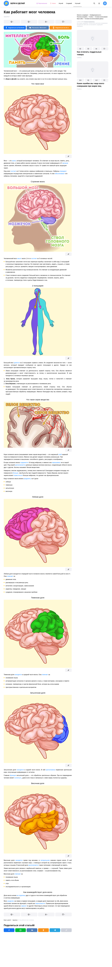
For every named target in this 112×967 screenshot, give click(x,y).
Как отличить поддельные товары (89, 53)
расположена (50, 770)
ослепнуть (17, 778)
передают (63, 171)
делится (17, 362)
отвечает (10, 576)
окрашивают (56, 462)
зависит (24, 906)
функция (13, 775)
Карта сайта (80, 18)
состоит (13, 171)
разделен (10, 901)
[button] (80, 48)
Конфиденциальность (95, 15)
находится (18, 674)
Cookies (91, 16)
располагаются (20, 465)
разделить (27, 478)
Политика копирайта (82, 16)
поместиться (18, 475)
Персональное (41, 3)
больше (15, 473)
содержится (24, 462)
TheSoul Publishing (89, 21)
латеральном (45, 860)
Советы (79, 57)
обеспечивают (60, 173)
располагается (33, 865)
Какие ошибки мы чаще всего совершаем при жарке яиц (90, 84)
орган (14, 160)
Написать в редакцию (82, 15)
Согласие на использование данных (94, 18)
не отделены (21, 895)
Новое (53, 3)
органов (65, 163)
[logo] (14, 3)
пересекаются (40, 903)
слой (60, 454)
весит (19, 258)
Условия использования (101, 16)
